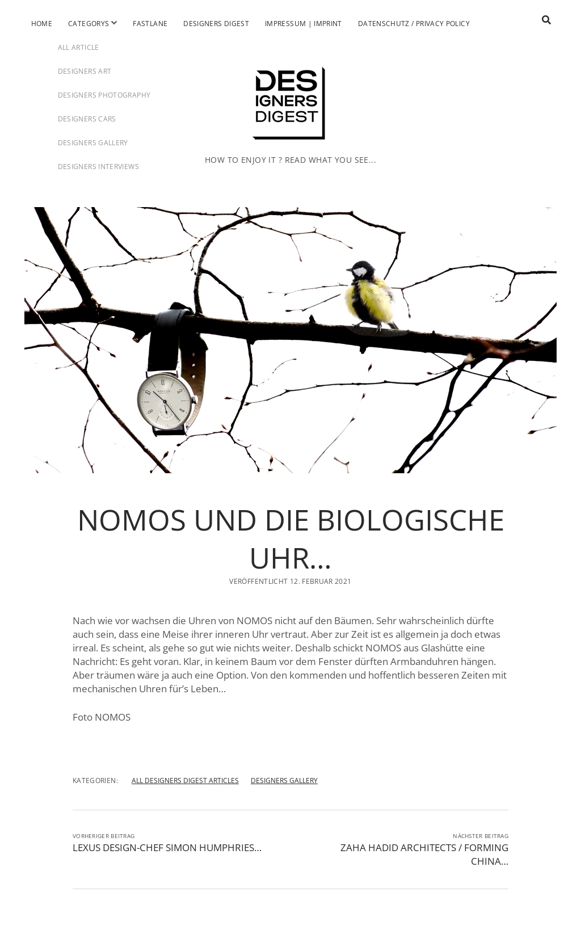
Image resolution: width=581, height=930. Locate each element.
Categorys (88, 23)
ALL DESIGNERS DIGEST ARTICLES (185, 780)
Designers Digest (216, 23)
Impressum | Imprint (303, 23)
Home (41, 23)
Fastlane (150, 23)
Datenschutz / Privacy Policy (414, 23)
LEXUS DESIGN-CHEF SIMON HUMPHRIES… (167, 847)
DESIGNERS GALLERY (284, 780)
